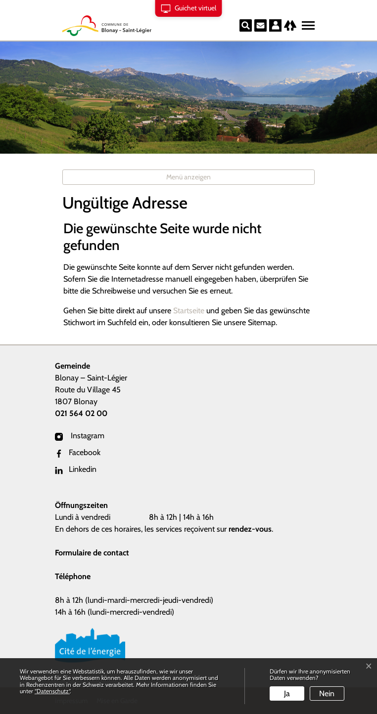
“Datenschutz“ (52, 691)
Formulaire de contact (92, 552)
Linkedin (75, 469)
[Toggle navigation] (307, 23)
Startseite (188, 310)
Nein (326, 693)
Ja (287, 693)
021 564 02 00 (81, 413)
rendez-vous (250, 529)
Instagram (79, 435)
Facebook (77, 452)
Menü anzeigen (188, 176)
